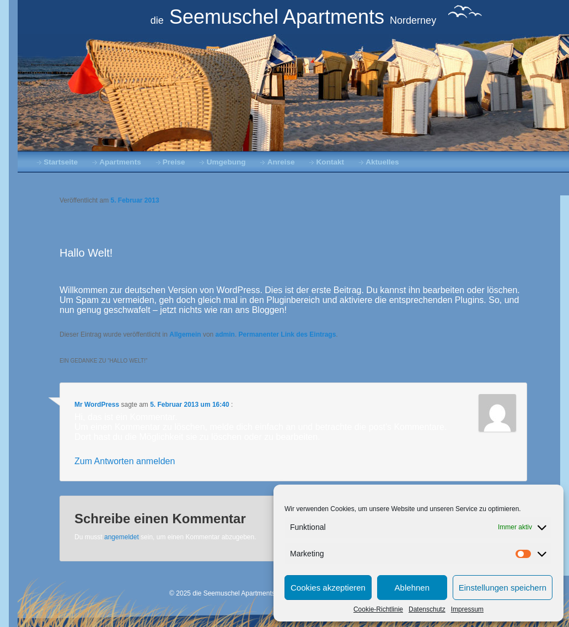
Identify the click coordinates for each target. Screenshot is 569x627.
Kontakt (330, 162)
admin (225, 334)
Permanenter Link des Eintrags (287, 334)
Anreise (281, 162)
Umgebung (226, 162)
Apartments (120, 162)
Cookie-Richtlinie (378, 609)
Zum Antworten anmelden (124, 461)
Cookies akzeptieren (328, 587)
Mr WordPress (96, 404)
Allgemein (185, 334)
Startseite (61, 162)
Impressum (467, 609)
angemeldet (121, 537)
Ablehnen (412, 587)
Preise (174, 162)
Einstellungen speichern (502, 587)
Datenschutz (427, 609)
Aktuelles (382, 162)
